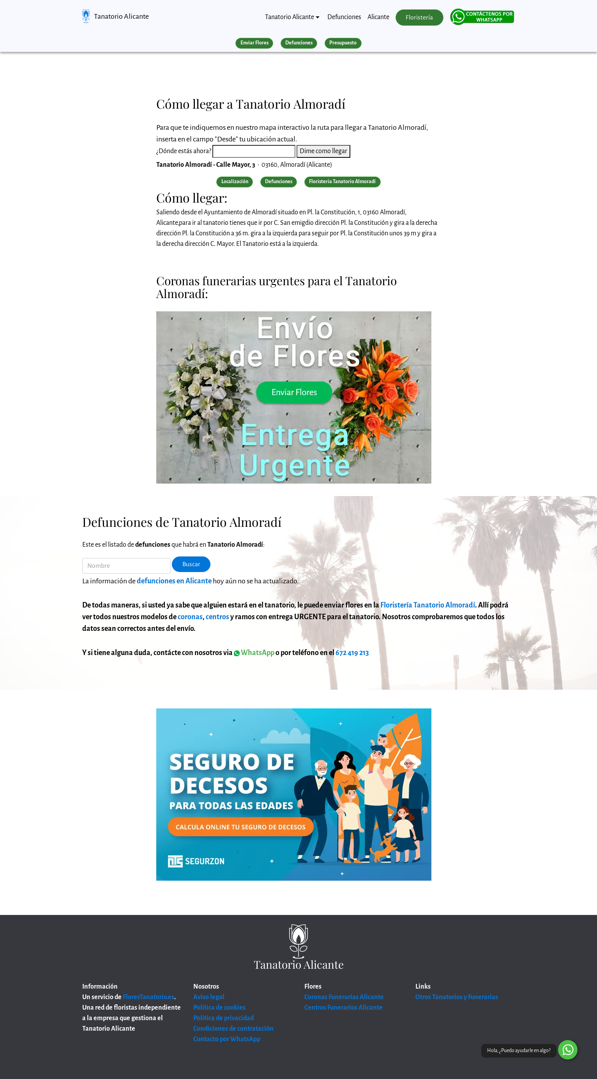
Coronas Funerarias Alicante (344, 997)
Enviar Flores (254, 43)
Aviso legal (208, 997)
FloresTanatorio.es (148, 997)
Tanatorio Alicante (121, 16)
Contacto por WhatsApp (226, 1039)
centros (217, 617)
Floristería (419, 17)
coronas (190, 617)
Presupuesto (343, 43)
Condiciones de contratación (233, 1028)
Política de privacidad (223, 1018)
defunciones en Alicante (174, 581)
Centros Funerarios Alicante (343, 1007)
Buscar (191, 564)
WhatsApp (254, 653)
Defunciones (344, 17)
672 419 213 (352, 653)
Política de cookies (219, 1007)
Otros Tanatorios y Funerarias (456, 997)
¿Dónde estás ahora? (183, 151)
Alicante (378, 17)
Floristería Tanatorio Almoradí (427, 605)
